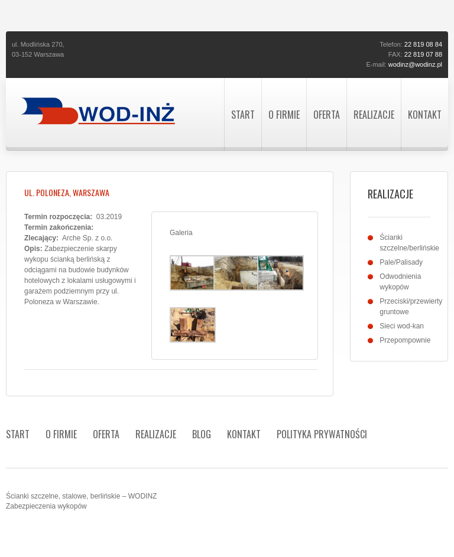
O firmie (284, 115)
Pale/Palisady (401, 262)
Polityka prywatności (322, 434)
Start (243, 115)
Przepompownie (405, 340)
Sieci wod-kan (402, 326)
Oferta (326, 115)
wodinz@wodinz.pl (415, 64)
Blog (201, 434)
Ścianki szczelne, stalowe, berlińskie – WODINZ (81, 496)
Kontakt (425, 115)
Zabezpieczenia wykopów (46, 506)
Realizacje (374, 115)
